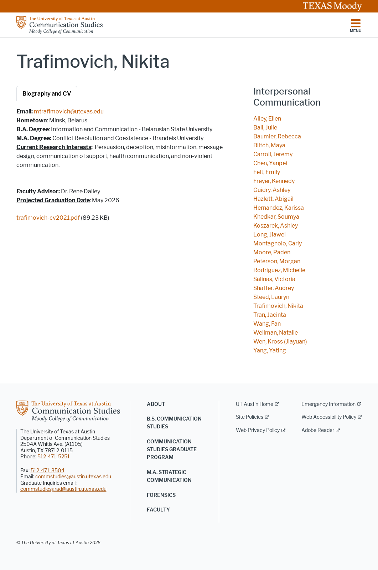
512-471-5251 (53, 457)
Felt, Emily (266, 172)
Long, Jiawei (269, 234)
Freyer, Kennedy (274, 181)
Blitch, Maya (269, 145)
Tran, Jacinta (269, 314)
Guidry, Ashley (271, 190)
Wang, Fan (267, 323)
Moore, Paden (271, 252)
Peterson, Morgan (276, 261)
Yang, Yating (269, 350)
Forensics (161, 495)
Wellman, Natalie (275, 332)
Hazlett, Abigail (273, 198)
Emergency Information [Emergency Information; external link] (328, 404)
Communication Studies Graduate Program (172, 449)
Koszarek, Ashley (275, 225)
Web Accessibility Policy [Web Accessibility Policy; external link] (328, 417)
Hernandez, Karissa (278, 207)
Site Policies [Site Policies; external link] (249, 417)
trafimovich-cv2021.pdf (48, 217)
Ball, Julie (265, 127)
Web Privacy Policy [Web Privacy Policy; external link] (258, 430)
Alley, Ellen (267, 118)
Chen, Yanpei (270, 163)
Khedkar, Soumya (276, 216)
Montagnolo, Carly (277, 243)
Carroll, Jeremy (272, 154)
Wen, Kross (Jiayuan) (280, 341)
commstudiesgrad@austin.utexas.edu (63, 489)
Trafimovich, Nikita (278, 305)
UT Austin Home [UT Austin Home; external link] (254, 404)
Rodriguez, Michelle (279, 270)
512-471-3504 (47, 471)
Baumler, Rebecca (277, 136)
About (156, 404)
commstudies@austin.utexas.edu (73, 477)
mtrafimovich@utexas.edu (69, 111)
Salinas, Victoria (274, 279)
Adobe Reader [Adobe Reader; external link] (317, 430)
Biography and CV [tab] (46, 93)
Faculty (158, 510)
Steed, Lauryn (271, 297)
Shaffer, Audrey (273, 288)
